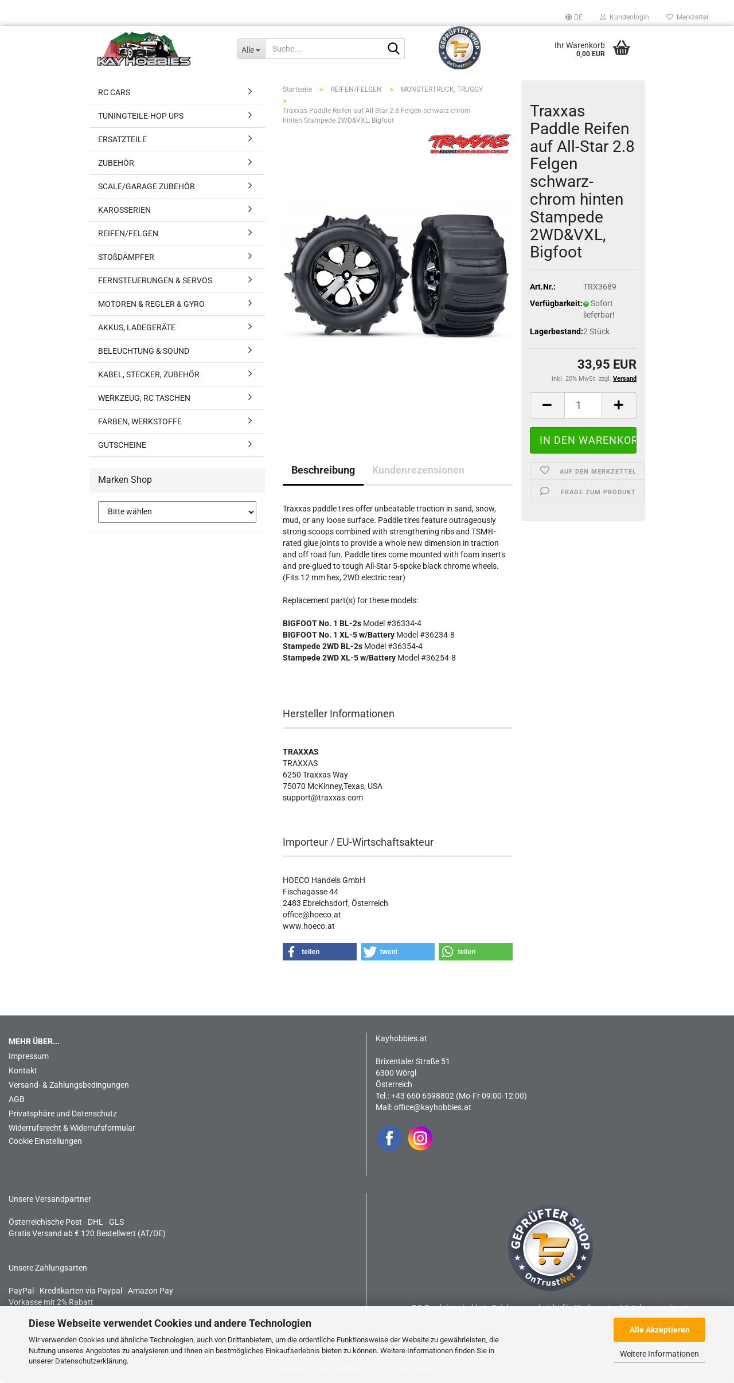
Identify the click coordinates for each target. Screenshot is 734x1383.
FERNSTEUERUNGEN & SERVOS (155, 280)
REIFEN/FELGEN (128, 233)
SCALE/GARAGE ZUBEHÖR (146, 186)
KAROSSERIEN (124, 209)
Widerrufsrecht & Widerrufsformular (72, 1127)
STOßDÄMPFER (126, 256)
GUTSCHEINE (122, 445)
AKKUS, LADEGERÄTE (136, 327)
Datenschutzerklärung (91, 1361)
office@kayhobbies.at (432, 1107)
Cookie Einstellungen (45, 1141)
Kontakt (23, 1070)
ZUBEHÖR (116, 162)
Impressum (29, 1056)
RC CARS (114, 92)
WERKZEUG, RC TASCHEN (144, 398)
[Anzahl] (583, 405)
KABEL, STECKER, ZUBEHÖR (149, 374)
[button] (574, 17)
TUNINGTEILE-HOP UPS (141, 115)
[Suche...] (251, 48)
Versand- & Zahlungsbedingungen (69, 1084)
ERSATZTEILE (122, 139)
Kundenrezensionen (418, 470)
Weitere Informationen (659, 1353)
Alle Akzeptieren (660, 1329)
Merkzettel (687, 17)
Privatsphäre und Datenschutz (63, 1113)
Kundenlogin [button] (624, 17)
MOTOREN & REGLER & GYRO (151, 303)
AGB (17, 1099)
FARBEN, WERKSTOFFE (140, 421)
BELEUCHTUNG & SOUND (143, 350)
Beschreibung (323, 470)
